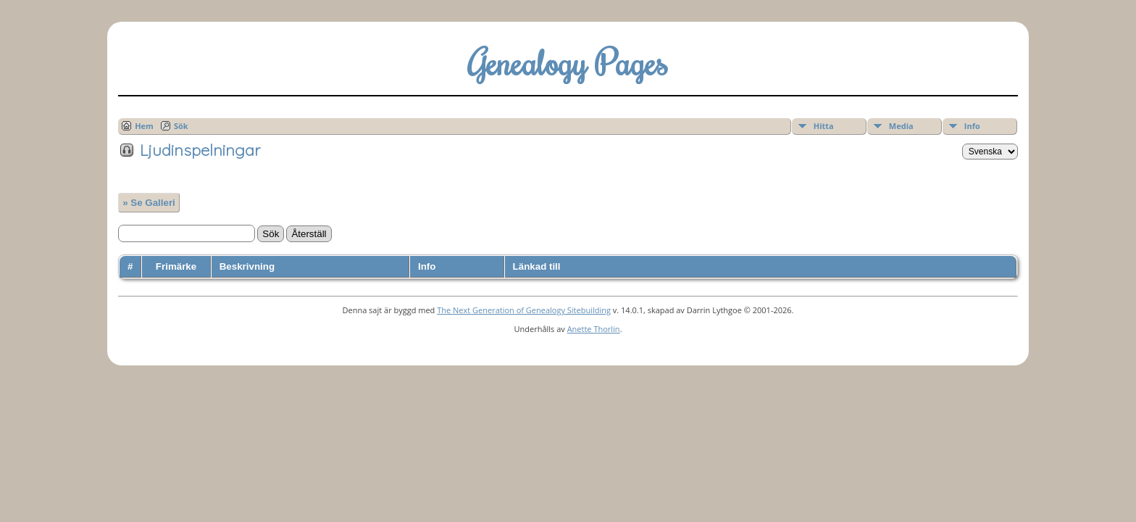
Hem (144, 125)
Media (901, 125)
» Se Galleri (148, 202)
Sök (181, 125)
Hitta (824, 125)
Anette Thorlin (593, 328)
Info (972, 125)
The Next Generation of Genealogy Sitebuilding (524, 309)
